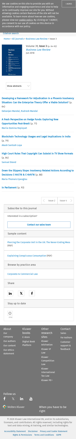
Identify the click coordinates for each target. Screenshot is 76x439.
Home (7, 38)
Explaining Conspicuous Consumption (26, 255)
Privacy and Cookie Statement (53, 431)
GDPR (58, 435)
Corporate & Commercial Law (22, 274)
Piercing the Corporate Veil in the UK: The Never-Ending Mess (38, 242)
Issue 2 (51, 200)
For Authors (66, 337)
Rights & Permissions (22, 435)
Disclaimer (33, 431)
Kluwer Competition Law (47, 361)
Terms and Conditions (44, 435)
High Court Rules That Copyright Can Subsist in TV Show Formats (37, 153)
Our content (9, 345)
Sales (63, 333)
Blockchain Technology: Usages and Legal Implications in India (36, 136)
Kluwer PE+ (47, 380)
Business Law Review (38, 49)
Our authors (9, 341)
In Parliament (9, 187)
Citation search (11, 33)
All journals (18, 38)
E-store (26, 337)
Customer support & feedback (65, 345)
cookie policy (26, 20)
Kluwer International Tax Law (48, 372)
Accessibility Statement (15, 431)
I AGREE (69, 4)
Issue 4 (63, 200)
